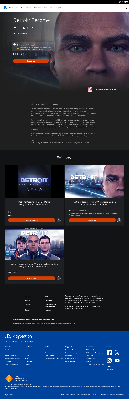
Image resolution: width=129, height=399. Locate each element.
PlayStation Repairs (71, 359)
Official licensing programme (94, 364)
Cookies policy (103, 395)
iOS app (108, 367)
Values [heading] (47, 347)
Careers (7, 353)
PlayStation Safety (71, 353)
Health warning (90, 359)
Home (7, 341)
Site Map (94, 395)
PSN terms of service (92, 350)
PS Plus (27, 359)
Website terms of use (83, 395)
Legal (63, 395)
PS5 (17, 8)
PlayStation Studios (11, 356)
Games (11, 8)
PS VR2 (27, 356)
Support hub (69, 350)
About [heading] (7, 347)
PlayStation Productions (12, 359)
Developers (89, 361)
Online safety (49, 356)
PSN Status (68, 356)
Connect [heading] (109, 347)
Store (51, 8)
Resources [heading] (89, 347)
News (45, 8)
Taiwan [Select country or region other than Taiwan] (10, 394)
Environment (49, 350)
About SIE (8, 350)
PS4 (22, 8)
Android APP (109, 370)
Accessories (37, 8)
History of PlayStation (11, 364)
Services (28, 8)
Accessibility (49, 353)
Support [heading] (68, 347)
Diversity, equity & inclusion (54, 359)
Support (58, 8)
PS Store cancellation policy (94, 353)
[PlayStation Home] (5, 8)
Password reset (70, 361)
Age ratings (89, 356)
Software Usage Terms (117, 395)
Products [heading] (28, 347)
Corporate (8, 361)
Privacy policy (70, 395)
